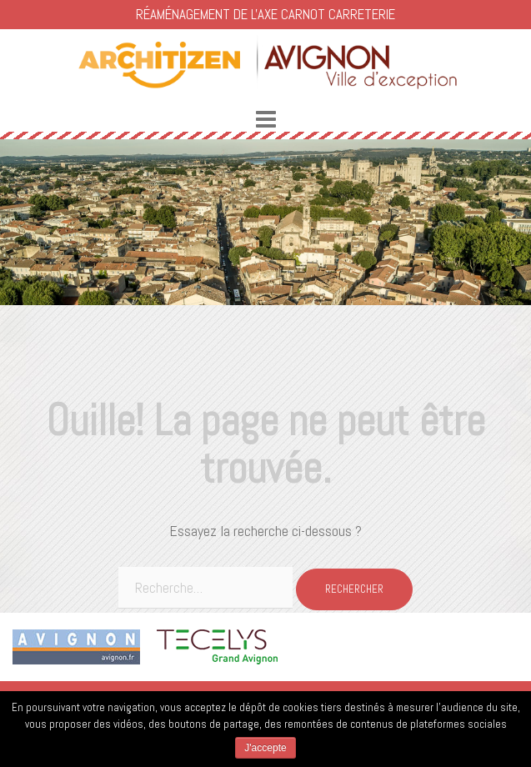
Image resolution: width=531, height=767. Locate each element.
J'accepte (265, 748)
